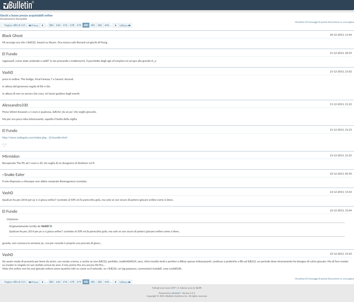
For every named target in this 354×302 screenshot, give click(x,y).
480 (86, 25)
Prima (33, 25)
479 (79, 25)
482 (100, 25)
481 (93, 25)
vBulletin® (176, 293)
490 (107, 25)
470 (65, 25)
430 (58, 25)
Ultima (125, 25)
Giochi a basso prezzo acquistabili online (26, 15)
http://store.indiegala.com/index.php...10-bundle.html (34, 137)
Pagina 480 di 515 (15, 25)
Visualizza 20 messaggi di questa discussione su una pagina (324, 22)
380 (51, 25)
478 (72, 25)
